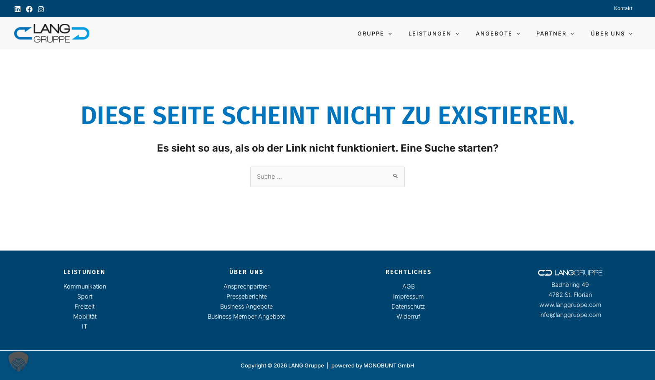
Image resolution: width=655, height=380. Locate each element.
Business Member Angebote (246, 316)
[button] (414, 33)
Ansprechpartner (246, 286)
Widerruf (408, 316)
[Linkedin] (17, 9)
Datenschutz (408, 306)
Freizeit (84, 306)
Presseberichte (246, 296)
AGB (408, 286)
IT (84, 326)
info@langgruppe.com (570, 314)
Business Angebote (246, 306)
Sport (84, 296)
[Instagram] (41, 9)
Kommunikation (84, 286)
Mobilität (84, 316)
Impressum (408, 296)
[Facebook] (29, 9)
